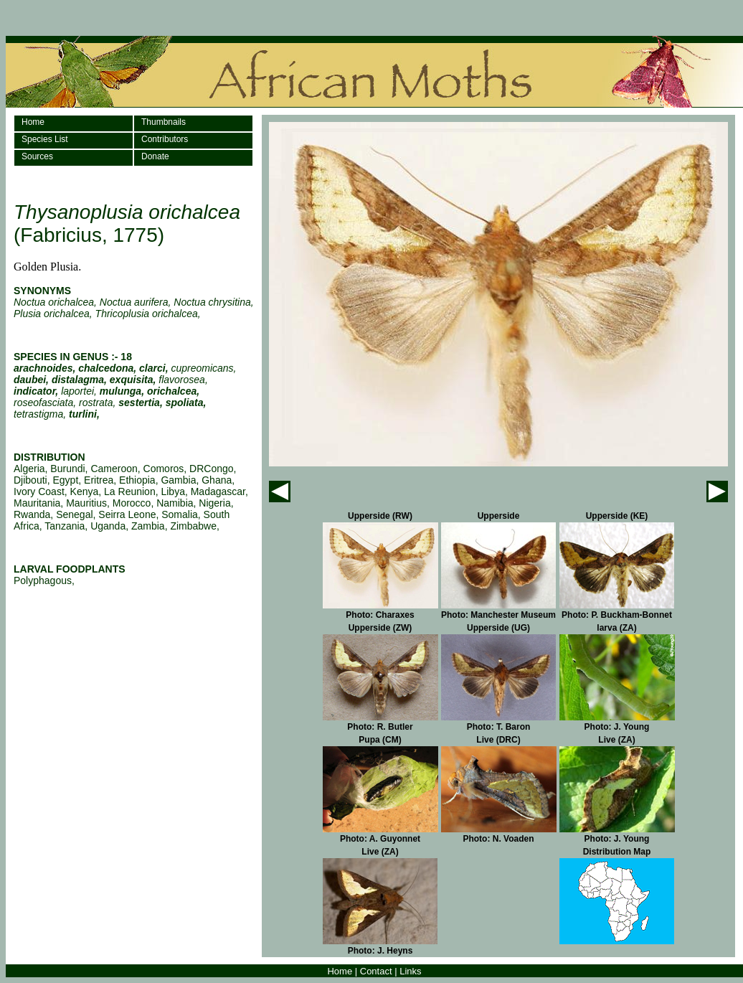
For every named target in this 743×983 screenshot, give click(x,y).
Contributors (164, 139)
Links (410, 971)
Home (33, 122)
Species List (45, 139)
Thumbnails (163, 122)
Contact (376, 971)
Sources (37, 156)
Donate (155, 156)
